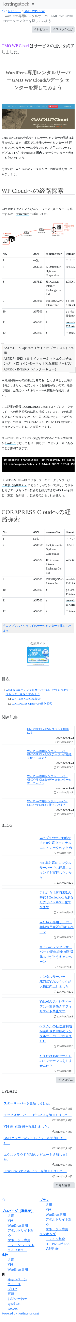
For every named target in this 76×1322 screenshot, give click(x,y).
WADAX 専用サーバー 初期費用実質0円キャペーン (57, 927)
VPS (11, 1220)
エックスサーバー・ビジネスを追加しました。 (38, 1115)
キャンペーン (17, 1279)
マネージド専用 (19, 1240)
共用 (11, 1215)
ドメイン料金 (55, 1239)
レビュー (14, 11)
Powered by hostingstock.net (20, 1313)
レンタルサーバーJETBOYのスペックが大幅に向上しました (55, 981)
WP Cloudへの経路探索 (26, 698)
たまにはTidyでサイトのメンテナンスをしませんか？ (56, 1060)
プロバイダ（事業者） (18, 1211)
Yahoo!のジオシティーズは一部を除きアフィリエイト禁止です (56, 1006)
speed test (14, 1303)
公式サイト (38, 643)
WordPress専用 (18, 1225)
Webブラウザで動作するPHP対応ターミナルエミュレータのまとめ (56, 842)
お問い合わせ (17, 1298)
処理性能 (52, 1248)
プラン (44, 1200)
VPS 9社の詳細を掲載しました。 (27, 1126)
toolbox (13, 1308)
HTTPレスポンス (58, 1244)
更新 (11, 1294)
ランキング (48, 1234)
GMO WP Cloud (34, 11)
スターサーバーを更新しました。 (28, 1103)
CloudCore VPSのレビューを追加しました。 (35, 1171)
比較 (5, 1255)
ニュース (14, 1284)
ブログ (12, 1289)
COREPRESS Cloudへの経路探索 (32, 703)
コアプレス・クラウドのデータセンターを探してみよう (37, 628)
